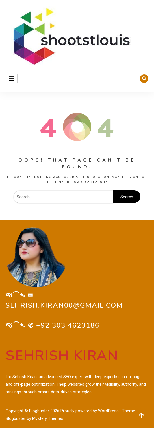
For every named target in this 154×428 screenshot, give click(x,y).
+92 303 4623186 (67, 325)
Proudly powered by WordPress (90, 410)
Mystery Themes (47, 418)
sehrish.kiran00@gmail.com (64, 305)
